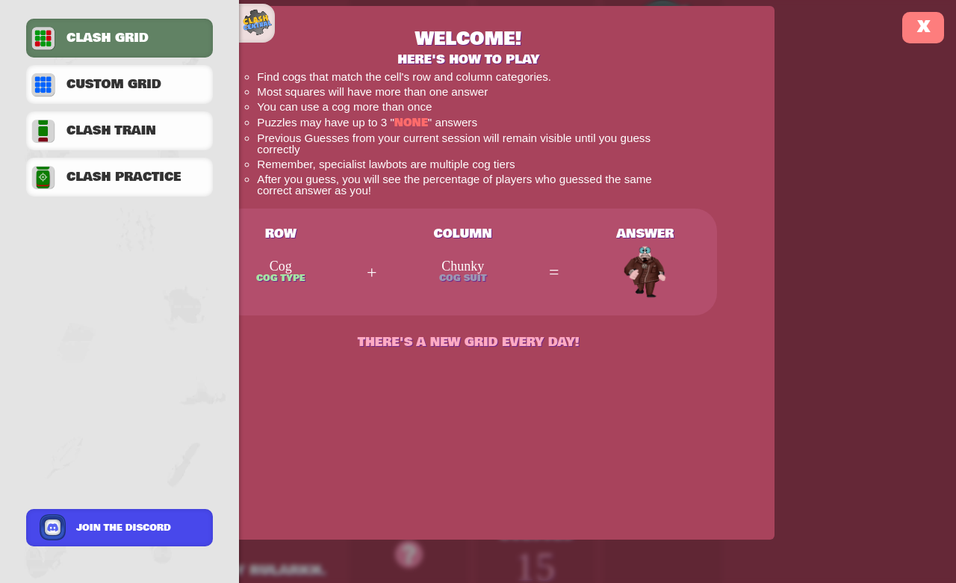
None (411, 123)
